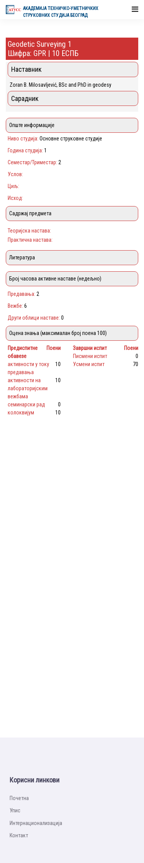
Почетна (19, 798)
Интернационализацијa (36, 823)
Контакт (19, 835)
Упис (15, 810)
